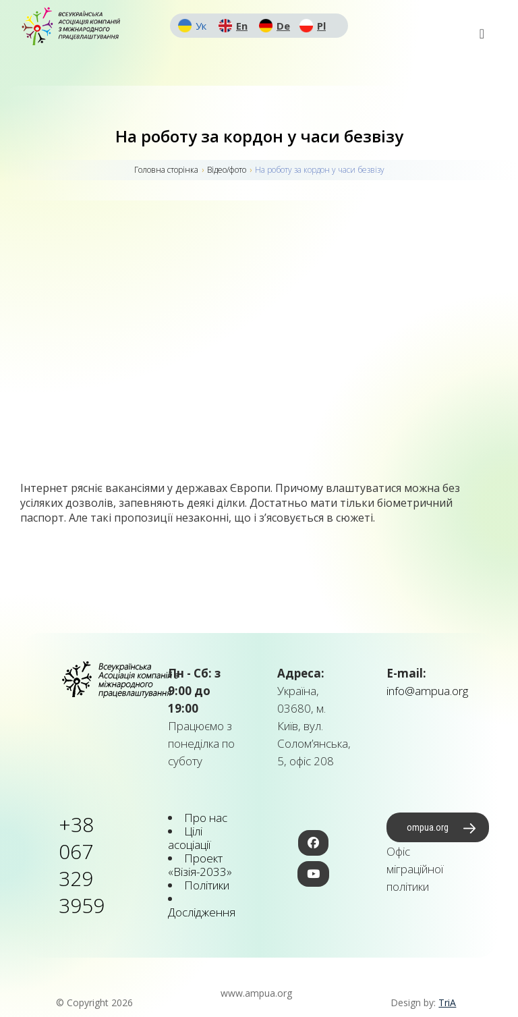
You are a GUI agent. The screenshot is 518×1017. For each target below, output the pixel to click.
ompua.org (428, 827)
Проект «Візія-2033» (200, 864)
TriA (447, 1002)
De (283, 26)
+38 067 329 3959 (82, 864)
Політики (206, 885)
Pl (321, 26)
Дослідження (201, 912)
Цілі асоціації (189, 837)
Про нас (205, 817)
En (242, 26)
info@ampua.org (427, 690)
